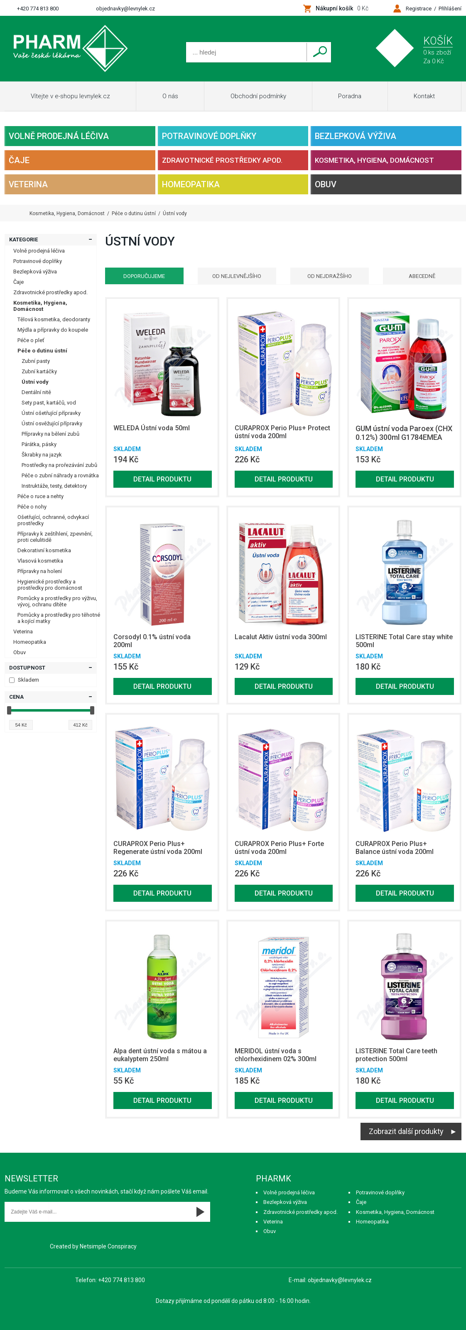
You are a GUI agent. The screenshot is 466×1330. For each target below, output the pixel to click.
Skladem (24, 680)
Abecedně (422, 276)
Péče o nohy (32, 507)
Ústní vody (35, 382)
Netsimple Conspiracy (108, 1246)
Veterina (28, 184)
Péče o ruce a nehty (40, 496)
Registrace (419, 8)
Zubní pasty (36, 361)
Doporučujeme (144, 276)
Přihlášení (450, 8)
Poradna (349, 96)
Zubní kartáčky (39, 371)
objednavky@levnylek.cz (125, 8)
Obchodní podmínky (258, 96)
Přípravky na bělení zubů (50, 434)
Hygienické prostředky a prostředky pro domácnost (49, 584)
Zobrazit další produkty (406, 1131)
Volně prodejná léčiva (59, 136)
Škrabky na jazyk (42, 455)
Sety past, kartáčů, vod (49, 402)
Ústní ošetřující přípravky (51, 413)
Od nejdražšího (329, 276)
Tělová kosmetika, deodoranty (53, 319)
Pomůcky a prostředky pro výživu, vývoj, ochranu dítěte (57, 601)
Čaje (19, 160)
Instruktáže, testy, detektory (54, 486)
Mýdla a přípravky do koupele (52, 330)
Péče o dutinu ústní (42, 350)
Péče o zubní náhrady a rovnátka (60, 475)
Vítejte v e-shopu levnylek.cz (70, 96)
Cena (16, 697)
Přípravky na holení (39, 571)
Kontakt (424, 96)
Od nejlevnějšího (236, 276)
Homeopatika (191, 184)
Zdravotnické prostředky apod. (222, 160)
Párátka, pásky (39, 444)
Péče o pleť (30, 340)
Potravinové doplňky (209, 136)
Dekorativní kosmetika (44, 550)
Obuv (325, 184)
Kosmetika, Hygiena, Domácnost (374, 160)
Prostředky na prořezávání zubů (59, 465)
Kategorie (23, 239)
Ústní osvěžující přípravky (52, 423)
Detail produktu (162, 479)
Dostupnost (27, 668)
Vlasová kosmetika (40, 561)
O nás (170, 96)
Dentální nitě (36, 392)
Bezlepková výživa (355, 136)
